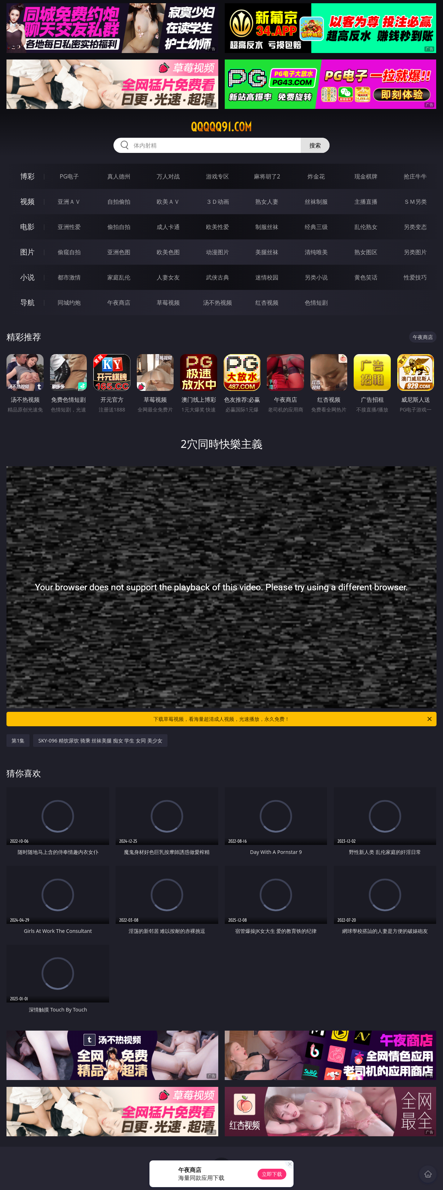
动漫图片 (217, 252)
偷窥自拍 (69, 252)
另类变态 (415, 227)
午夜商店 (118, 303)
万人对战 (168, 176)
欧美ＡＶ (168, 202)
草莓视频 (168, 303)
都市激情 (69, 277)
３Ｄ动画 (217, 202)
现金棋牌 (365, 176)
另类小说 (316, 277)
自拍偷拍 (118, 202)
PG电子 (69, 176)
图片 (27, 252)
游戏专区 (217, 176)
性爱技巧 (415, 277)
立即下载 (272, 1174)
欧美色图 (168, 252)
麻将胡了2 (267, 176)
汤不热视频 (217, 303)
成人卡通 (168, 227)
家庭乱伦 (118, 277)
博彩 (27, 176)
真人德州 (118, 176)
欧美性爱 (217, 227)
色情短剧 (316, 303)
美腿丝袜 (266, 252)
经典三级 (316, 227)
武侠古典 (217, 277)
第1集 (18, 740)
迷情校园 (266, 277)
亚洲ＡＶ (69, 202)
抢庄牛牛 (415, 176)
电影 (27, 227)
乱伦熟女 (365, 227)
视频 (27, 201)
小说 (27, 277)
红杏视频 (266, 303)
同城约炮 (69, 303)
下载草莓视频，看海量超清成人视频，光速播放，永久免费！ (293, 719)
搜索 (315, 145)
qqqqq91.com (221, 127)
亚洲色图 (118, 252)
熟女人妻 (266, 202)
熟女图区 (365, 252)
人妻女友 (168, 277)
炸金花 (316, 176)
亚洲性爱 (69, 227)
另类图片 (415, 252)
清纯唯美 (316, 252)
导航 (27, 302)
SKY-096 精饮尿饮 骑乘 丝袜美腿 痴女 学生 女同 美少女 (100, 740)
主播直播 (365, 202)
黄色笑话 (365, 277)
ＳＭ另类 (415, 202)
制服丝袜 (266, 227)
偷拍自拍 (118, 227)
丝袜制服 (316, 202)
